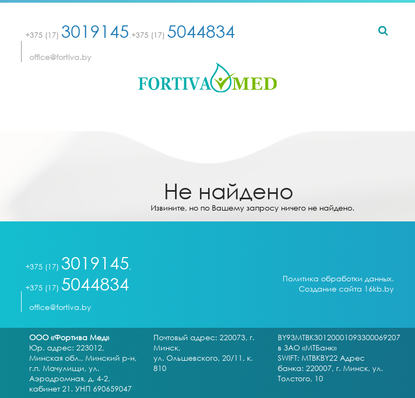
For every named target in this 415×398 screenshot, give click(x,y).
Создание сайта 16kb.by (346, 289)
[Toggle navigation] (207, 116)
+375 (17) (77, 35)
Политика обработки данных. (338, 278)
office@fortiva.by (60, 57)
